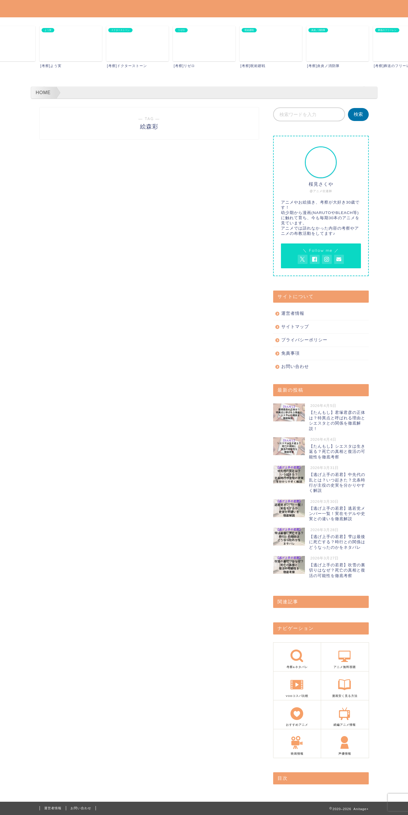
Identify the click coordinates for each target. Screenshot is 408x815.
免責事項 (290, 353)
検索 (358, 114)
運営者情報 (292, 313)
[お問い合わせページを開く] (339, 259)
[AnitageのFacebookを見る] (315, 259)
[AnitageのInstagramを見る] (327, 259)
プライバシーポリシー (304, 339)
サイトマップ (295, 326)
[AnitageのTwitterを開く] (303, 259)
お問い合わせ (295, 366)
